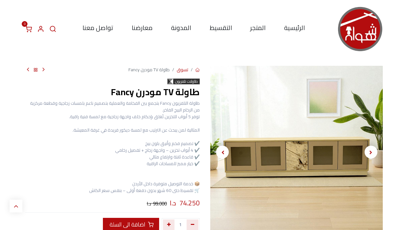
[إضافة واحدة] (169, 224)
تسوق (182, 69)
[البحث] (52, 29)
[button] (371, 152)
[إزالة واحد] (192, 224)
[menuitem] (294, 29)
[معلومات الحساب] (40, 29)
